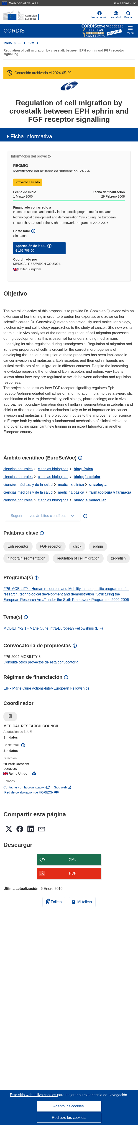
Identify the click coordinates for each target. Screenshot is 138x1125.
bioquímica (83, 469)
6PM (31, 43)
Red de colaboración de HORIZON (31, 792)
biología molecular (90, 500)
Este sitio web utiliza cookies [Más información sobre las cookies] (33, 1095)
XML (73, 859)
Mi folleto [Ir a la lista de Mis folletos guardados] (82, 902)
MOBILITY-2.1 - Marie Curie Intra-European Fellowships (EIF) (53, 628)
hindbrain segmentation (26, 558)
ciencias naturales (18, 469)
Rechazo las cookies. (69, 1118)
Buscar (128, 15)
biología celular (87, 477)
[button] (116, 15)
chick (77, 546)
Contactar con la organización (26, 787)
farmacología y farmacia (110, 492)
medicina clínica (71, 484)
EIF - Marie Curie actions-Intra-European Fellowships (46, 688)
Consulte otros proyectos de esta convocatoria (40, 662)
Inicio (7, 43)
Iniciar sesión (99, 15)
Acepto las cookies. (69, 1106)
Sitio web (62, 787)
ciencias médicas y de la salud (28, 484)
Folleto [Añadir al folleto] (54, 901)
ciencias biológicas (53, 469)
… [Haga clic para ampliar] (19, 43)
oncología (98, 484)
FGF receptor (50, 546)
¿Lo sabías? (125, 3)
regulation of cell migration (78, 558)
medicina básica (71, 492)
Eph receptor (18, 546)
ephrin (98, 546)
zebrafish (118, 558)
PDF (72, 873)
